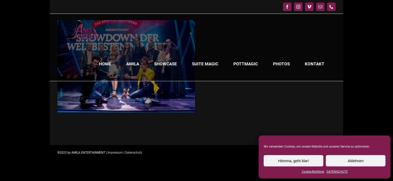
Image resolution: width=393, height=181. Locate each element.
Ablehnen (355, 161)
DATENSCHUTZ (337, 171)
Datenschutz (133, 152)
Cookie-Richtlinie (313, 171)
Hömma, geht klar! (293, 161)
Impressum (115, 152)
